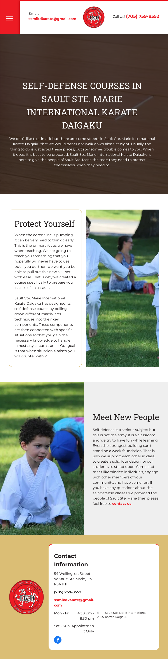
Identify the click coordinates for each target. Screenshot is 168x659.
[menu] (9, 18)
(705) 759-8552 (142, 16)
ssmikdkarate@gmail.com (52, 19)
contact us (121, 503)
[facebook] (57, 640)
